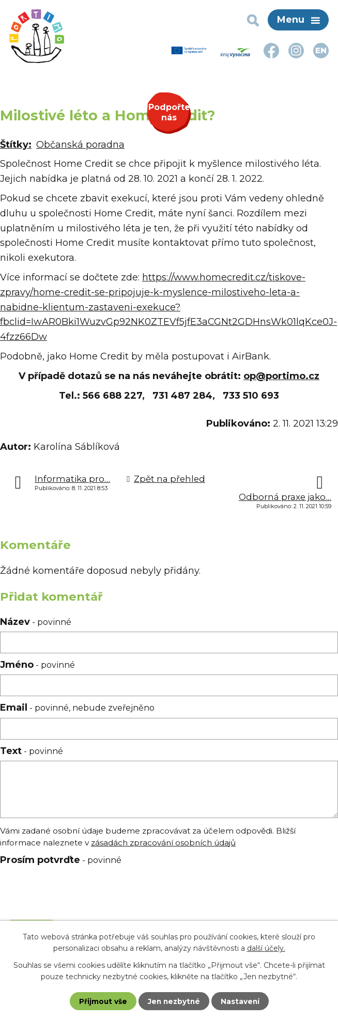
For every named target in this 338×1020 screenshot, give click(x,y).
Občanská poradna (80, 144)
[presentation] (75, 895)
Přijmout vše (102, 1001)
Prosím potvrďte (60, 860)
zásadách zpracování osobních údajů (163, 843)
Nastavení (241, 1001)
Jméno (37, 664)
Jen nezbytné (174, 1001)
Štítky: (16, 144)
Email (77, 707)
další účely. (266, 947)
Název (35, 621)
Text (31, 751)
